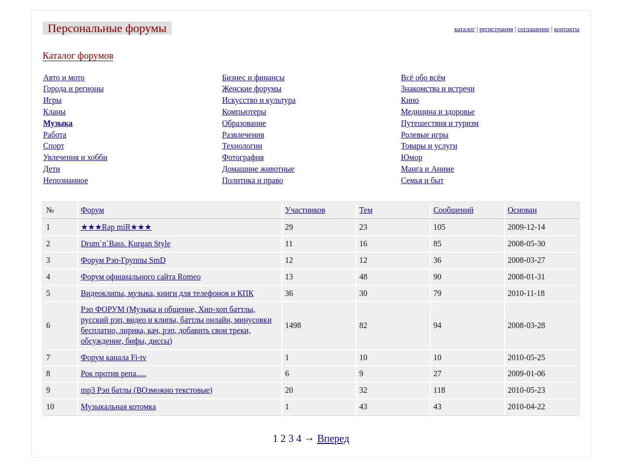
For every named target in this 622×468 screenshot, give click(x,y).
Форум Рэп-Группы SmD (123, 260)
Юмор (411, 157)
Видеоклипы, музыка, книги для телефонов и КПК (167, 293)
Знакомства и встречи (438, 88)
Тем (365, 210)
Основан (522, 210)
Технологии (242, 145)
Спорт (53, 145)
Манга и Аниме (427, 169)
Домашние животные (258, 169)
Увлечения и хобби (75, 157)
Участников (305, 210)
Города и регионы (73, 88)
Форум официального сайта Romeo (141, 276)
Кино (410, 100)
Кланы (54, 111)
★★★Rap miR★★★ (116, 227)
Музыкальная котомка (118, 406)
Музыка (58, 123)
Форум (92, 210)
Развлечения (243, 134)
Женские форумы (252, 88)
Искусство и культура (259, 100)
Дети (51, 169)
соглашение (534, 29)
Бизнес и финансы (253, 77)
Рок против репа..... (113, 373)
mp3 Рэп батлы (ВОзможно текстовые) (146, 390)
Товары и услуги (429, 145)
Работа (54, 134)
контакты (566, 29)
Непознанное (65, 180)
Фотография (243, 157)
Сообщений (453, 210)
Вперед (333, 438)
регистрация (496, 29)
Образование (244, 123)
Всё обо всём (423, 77)
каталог (464, 29)
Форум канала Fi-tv (113, 357)
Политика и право (252, 180)
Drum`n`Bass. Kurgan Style (126, 243)
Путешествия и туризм (440, 123)
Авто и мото (64, 77)
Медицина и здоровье (438, 111)
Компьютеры (244, 111)
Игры (52, 100)
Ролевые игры (424, 134)
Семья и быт (422, 180)
